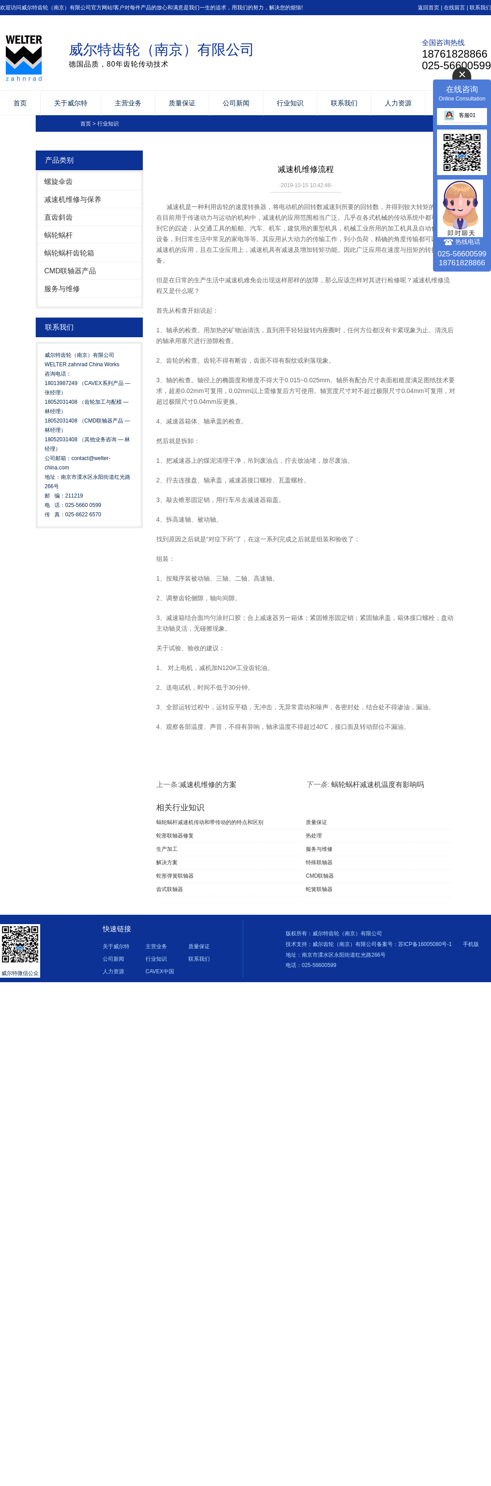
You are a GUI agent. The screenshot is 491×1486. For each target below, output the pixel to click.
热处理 (314, 836)
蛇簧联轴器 (319, 889)
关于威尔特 (70, 103)
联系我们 (480, 7)
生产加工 (167, 849)
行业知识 (290, 103)
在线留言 (454, 7)
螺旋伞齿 (58, 181)
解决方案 (167, 862)
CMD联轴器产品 (70, 271)
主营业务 (128, 103)
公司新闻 (236, 103)
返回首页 (428, 7)
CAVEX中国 (160, 971)
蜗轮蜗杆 (58, 235)
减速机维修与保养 (72, 199)
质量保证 (182, 103)
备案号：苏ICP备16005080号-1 (414, 944)
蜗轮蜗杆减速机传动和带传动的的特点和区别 (209, 822)
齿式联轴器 (169, 889)
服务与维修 (62, 289)
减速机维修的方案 (208, 784)
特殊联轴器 (319, 862)
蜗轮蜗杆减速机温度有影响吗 (377, 784)
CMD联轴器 (320, 876)
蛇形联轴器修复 (175, 836)
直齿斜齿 (58, 217)
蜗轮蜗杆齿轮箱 (69, 253)
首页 (20, 103)
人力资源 (398, 103)
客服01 (459, 115)
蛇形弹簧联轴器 (175, 876)
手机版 (471, 944)
